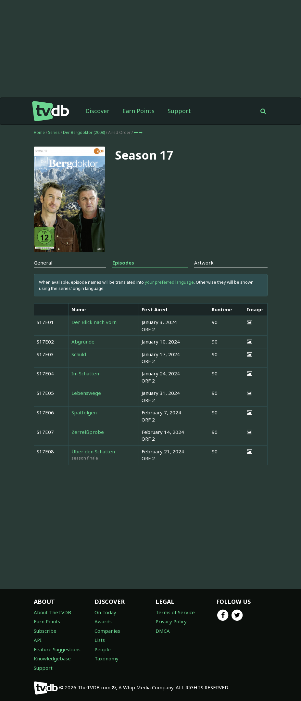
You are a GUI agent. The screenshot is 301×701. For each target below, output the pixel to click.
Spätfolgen (84, 412)
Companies (107, 631)
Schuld (78, 354)
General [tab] (43, 262)
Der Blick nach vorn (94, 322)
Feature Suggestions (57, 649)
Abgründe (82, 341)
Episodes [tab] (123, 262)
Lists (99, 640)
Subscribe (45, 631)
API (38, 640)
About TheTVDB (52, 612)
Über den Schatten (93, 451)
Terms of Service (175, 612)
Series (54, 132)
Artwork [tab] (204, 262)
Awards (103, 621)
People (102, 649)
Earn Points (138, 111)
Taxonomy (106, 658)
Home (39, 132)
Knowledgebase (52, 658)
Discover (97, 111)
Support (179, 111)
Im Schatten (85, 373)
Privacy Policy (171, 621)
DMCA (163, 631)
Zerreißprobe (87, 432)
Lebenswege (86, 393)
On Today (105, 612)
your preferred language (169, 282)
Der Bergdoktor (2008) (84, 132)
